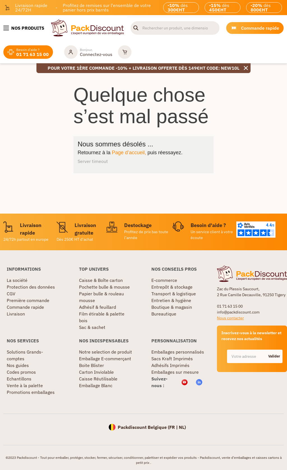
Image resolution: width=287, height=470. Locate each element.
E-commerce (164, 280)
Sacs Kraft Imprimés (172, 358)
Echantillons (19, 379)
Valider (274, 356)
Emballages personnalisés (177, 352)
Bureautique (163, 314)
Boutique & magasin (171, 307)
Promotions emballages (31, 392)
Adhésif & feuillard (97, 307)
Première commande (28, 300)
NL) (182, 427)
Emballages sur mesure (175, 372)
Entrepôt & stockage (172, 287)
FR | (174, 427)
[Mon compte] (88, 52)
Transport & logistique (173, 293)
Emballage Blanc (95, 385)
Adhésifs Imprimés (170, 365)
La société (17, 280)
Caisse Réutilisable (98, 379)
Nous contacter (230, 318)
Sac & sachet (92, 327)
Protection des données (31, 287)
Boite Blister (91, 365)
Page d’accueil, (129, 152)
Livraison (16, 314)
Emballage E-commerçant (105, 358)
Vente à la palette (25, 385)
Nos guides (18, 365)
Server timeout (93, 161)
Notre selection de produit (105, 352)
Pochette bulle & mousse (104, 287)
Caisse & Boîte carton (101, 280)
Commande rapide (25, 307)
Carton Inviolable (96, 372)
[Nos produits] (23, 28)
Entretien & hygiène (171, 300)
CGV (11, 293)
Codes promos (21, 372)
